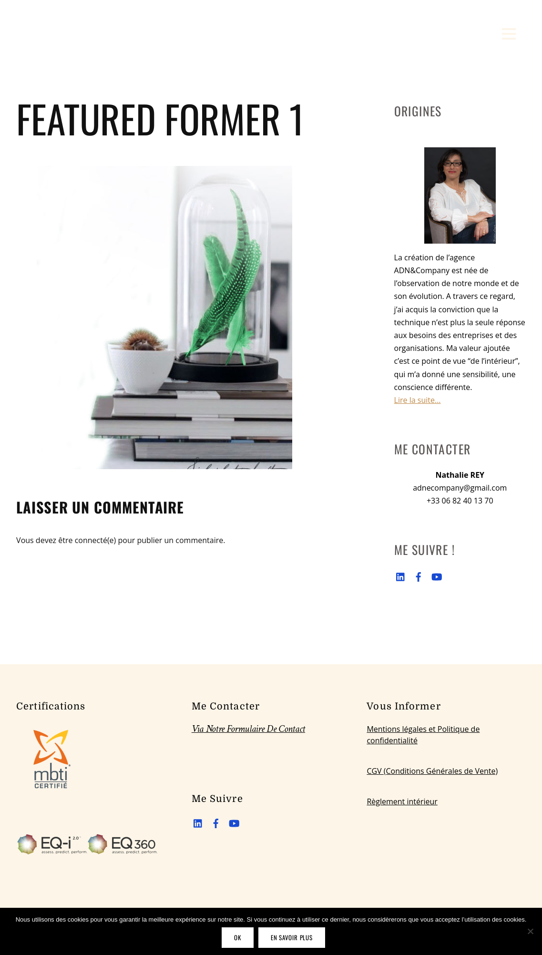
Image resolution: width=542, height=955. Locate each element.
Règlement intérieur (402, 801)
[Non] (530, 931)
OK (237, 937)
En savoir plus (292, 937)
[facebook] (418, 575)
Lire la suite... (417, 400)
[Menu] (509, 33)
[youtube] (436, 575)
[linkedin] (401, 575)
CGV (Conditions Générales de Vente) (432, 771)
